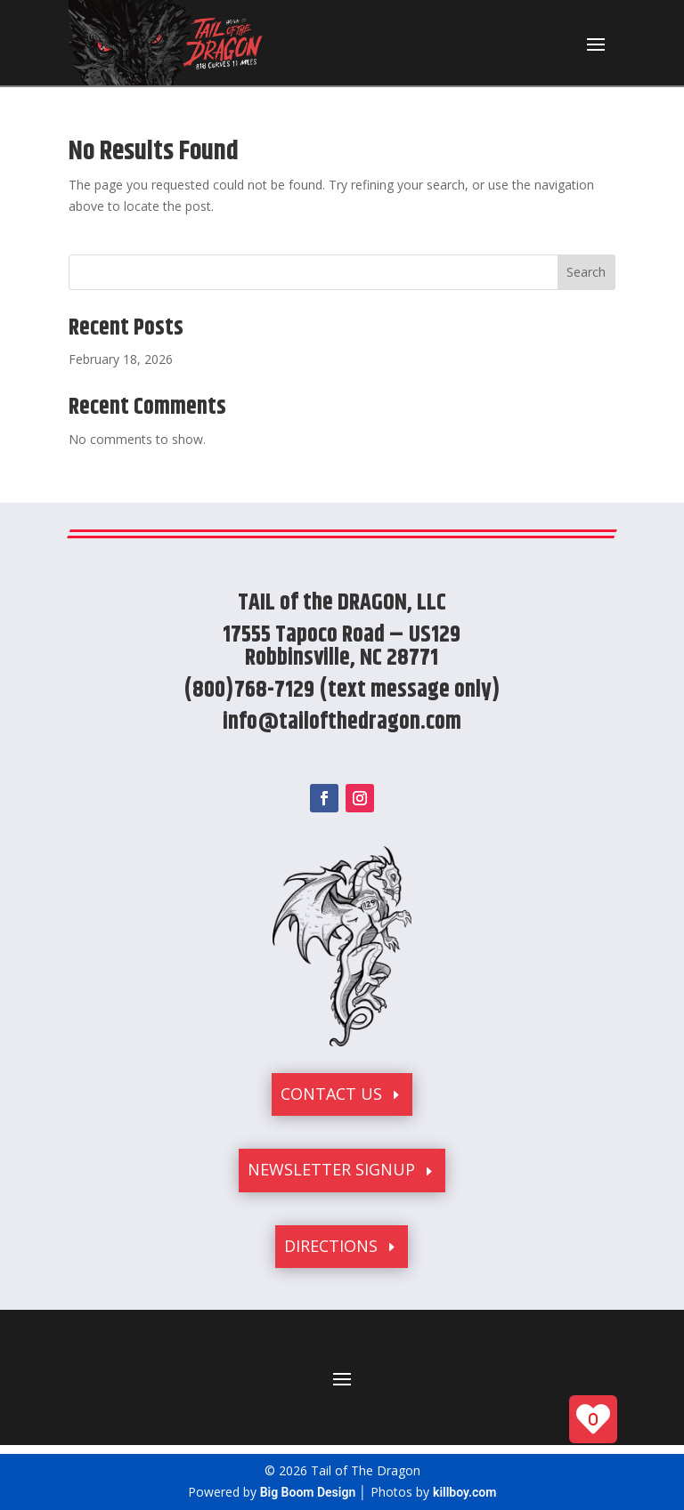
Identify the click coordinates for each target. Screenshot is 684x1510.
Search (586, 271)
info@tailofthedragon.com (342, 722)
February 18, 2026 (121, 359)
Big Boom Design (308, 1492)
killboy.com (464, 1492)
